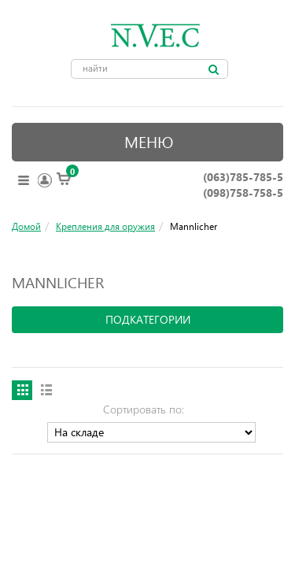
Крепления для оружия (105, 226)
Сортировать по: (143, 409)
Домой (26, 226)
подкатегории (147, 319)
